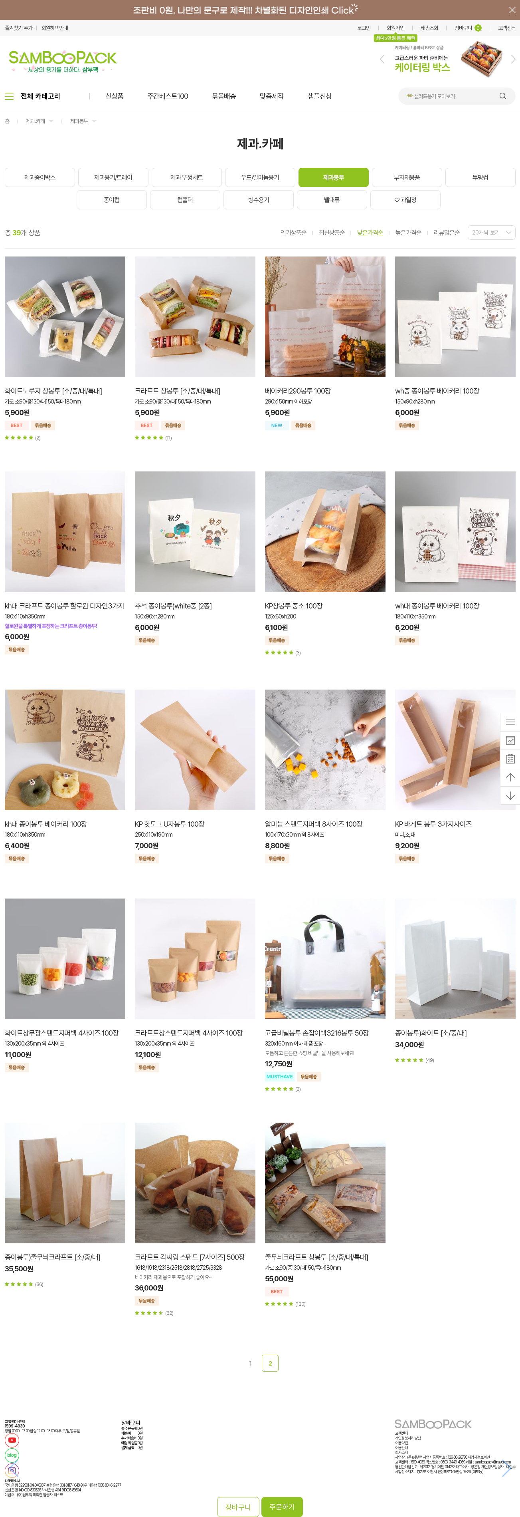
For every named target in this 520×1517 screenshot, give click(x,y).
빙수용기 (258, 200)
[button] (382, 59)
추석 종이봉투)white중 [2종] (173, 606)
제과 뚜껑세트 (186, 177)
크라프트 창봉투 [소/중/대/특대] (177, 391)
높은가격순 (408, 233)
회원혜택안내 (55, 28)
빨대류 (332, 200)
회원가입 (395, 28)
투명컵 (480, 177)
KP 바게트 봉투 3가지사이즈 (433, 824)
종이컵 (111, 200)
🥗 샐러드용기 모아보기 (430, 96)
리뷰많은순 (447, 233)
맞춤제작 (272, 96)
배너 (260, 10)
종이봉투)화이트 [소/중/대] (431, 1033)
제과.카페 (35, 121)
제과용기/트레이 (113, 177)
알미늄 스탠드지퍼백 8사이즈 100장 (313, 824)
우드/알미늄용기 (260, 177)
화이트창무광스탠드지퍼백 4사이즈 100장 (62, 1033)
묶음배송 (224, 96)
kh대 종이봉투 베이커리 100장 (46, 824)
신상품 (114, 96)
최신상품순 (332, 233)
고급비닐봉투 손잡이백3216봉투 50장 (317, 1033)
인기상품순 (293, 233)
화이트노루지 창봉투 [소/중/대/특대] (53, 391)
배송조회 (429, 28)
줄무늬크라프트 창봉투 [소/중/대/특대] (316, 1257)
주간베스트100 (167, 96)
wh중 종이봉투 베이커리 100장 (437, 391)
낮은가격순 (370, 233)
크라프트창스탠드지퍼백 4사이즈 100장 (189, 1033)
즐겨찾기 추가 (18, 28)
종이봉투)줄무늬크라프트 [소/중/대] (52, 1257)
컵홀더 (185, 200)
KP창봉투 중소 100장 (293, 606)
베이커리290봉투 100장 (298, 391)
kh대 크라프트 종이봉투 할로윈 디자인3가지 (64, 606)
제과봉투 (79, 121)
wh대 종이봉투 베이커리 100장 (437, 606)
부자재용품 (407, 177)
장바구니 (468, 28)
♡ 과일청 (405, 200)
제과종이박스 (39, 177)
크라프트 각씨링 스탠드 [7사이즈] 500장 (190, 1257)
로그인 (363, 28)
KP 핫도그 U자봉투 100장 (169, 824)
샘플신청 (320, 96)
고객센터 (507, 28)
